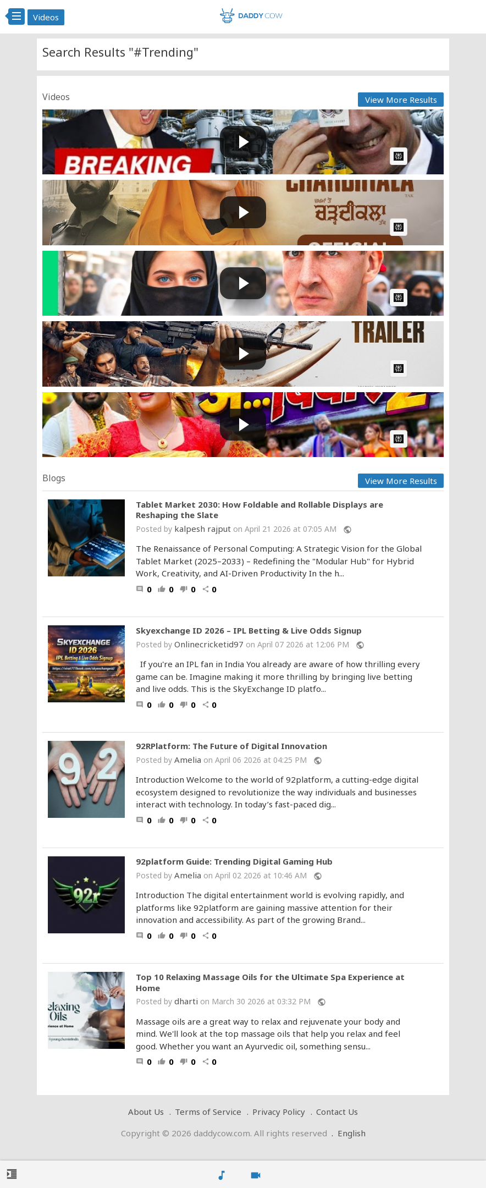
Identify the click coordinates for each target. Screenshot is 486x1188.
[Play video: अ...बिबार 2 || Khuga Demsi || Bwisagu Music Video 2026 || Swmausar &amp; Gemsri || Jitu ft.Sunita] (243, 425)
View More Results (401, 99)
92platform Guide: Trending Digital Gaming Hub (234, 861)
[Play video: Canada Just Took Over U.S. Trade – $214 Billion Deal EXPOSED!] (243, 142)
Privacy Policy (278, 1111)
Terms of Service (208, 1111)
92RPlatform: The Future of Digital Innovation (231, 746)
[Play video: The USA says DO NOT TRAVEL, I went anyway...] (243, 283)
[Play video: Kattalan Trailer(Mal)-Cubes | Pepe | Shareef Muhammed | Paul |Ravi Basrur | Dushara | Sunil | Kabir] (243, 354)
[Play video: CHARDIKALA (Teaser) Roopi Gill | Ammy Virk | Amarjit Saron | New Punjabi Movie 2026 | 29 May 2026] (243, 212)
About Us (146, 1111)
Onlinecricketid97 (210, 644)
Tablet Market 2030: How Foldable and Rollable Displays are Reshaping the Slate (259, 510)
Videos (46, 17)
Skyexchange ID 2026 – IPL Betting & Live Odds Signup (249, 630)
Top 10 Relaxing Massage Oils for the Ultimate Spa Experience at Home (270, 982)
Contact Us (337, 1111)
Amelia (187, 759)
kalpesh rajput (202, 528)
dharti (186, 1001)
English (352, 1133)
